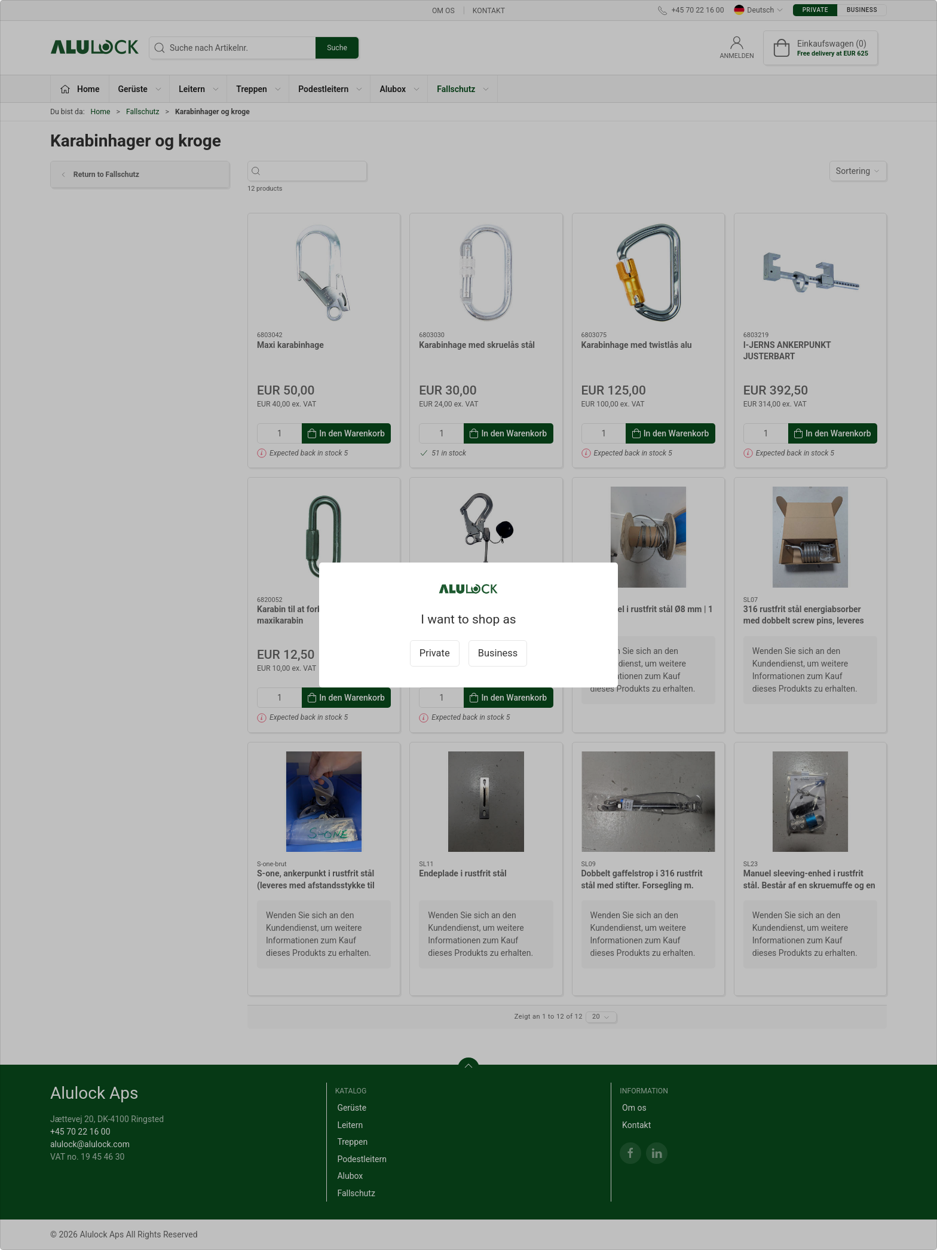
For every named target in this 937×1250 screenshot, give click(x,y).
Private (434, 653)
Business (498, 653)
